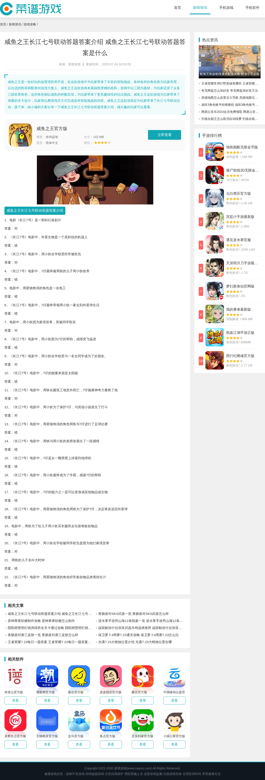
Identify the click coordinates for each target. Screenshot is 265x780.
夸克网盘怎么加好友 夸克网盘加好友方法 (229, 90)
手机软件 (252, 7)
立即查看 (164, 135)
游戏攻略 (30, 24)
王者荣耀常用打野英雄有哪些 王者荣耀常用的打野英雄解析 (231, 83)
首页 (177, 7)
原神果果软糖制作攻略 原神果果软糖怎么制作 (41, 621)
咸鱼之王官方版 (51, 128)
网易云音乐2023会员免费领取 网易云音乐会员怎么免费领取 (231, 111)
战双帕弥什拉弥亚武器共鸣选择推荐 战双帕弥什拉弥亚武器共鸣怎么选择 (142, 628)
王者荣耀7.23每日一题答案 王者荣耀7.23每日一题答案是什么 (51, 642)
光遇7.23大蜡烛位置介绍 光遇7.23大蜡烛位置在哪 (135, 642)
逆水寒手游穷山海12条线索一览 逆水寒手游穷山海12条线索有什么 (142, 621)
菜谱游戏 (74, 64)
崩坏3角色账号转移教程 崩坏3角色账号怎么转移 (231, 104)
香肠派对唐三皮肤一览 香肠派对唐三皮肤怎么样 (43, 635)
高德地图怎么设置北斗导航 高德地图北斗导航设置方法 (231, 97)
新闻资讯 (200, 7)
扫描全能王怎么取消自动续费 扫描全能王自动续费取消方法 (231, 119)
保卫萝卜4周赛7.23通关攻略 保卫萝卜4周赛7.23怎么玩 (138, 635)
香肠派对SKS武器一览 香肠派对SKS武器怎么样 (133, 614)
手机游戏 (226, 7)
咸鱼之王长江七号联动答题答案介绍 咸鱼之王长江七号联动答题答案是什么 (51, 614)
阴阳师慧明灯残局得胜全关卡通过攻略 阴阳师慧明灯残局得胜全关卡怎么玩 (51, 628)
